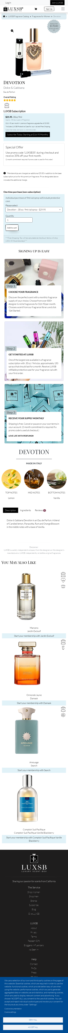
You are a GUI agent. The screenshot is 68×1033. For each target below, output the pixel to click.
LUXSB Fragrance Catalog (18, 16)
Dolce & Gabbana (13, 87)
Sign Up (49, 9)
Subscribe (33, 905)
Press (33, 972)
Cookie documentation (13, 1009)
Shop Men (34, 896)
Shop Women (33, 892)
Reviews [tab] (40, 510)
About (34, 928)
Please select (11, 205)
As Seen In (34, 949)
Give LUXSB (33, 913)
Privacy (33, 932)
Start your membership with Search (34, 770)
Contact (34, 964)
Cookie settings (10, 1012)
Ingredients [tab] (25, 510)
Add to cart (12, 227)
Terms (34, 936)
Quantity (9, 215)
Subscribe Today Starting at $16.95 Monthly (27, 134)
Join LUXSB (57, 2)
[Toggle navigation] (63, 8)
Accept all (33, 1027)
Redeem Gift (34, 941)
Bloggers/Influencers (34, 945)
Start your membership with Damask (34, 703)
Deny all (33, 1020)
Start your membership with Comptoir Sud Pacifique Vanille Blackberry (34, 839)
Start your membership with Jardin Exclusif (34, 635)
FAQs (33, 968)
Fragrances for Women (41, 16)
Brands (33, 900)
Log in (8, 2)
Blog (34, 909)
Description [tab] (10, 510)
